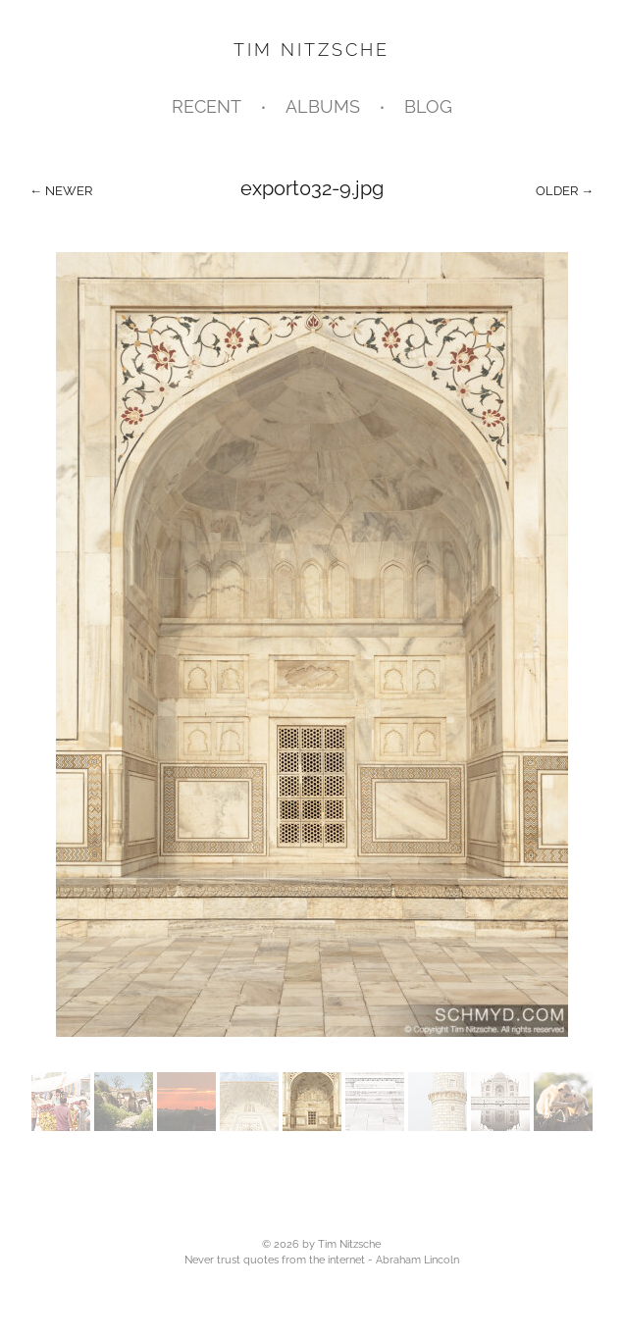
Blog (428, 106)
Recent (206, 106)
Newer (68, 190)
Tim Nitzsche (311, 49)
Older (557, 190)
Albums (323, 106)
